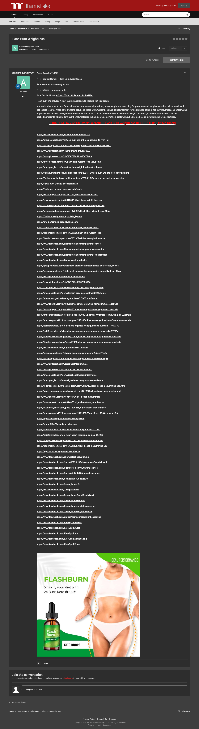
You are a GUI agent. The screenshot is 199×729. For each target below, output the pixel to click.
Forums (12, 22)
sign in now (68, 678)
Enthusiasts (44, 49)
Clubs (50, 15)
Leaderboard (94, 22)
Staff (67, 22)
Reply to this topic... (34, 689)
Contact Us (102, 719)
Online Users (79, 22)
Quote (45, 663)
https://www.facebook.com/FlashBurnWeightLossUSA (63, 134)
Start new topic (152, 60)
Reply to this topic (176, 60)
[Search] (156, 14)
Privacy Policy (89, 719)
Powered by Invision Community (99, 725)
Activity (25, 15)
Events (37, 22)
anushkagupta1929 (30, 47)
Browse (14, 16)
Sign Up (184, 6)
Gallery (47, 22)
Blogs (57, 22)
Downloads (24, 22)
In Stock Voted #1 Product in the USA (74, 95)
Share (161, 48)
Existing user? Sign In (166, 6)
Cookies (112, 719)
